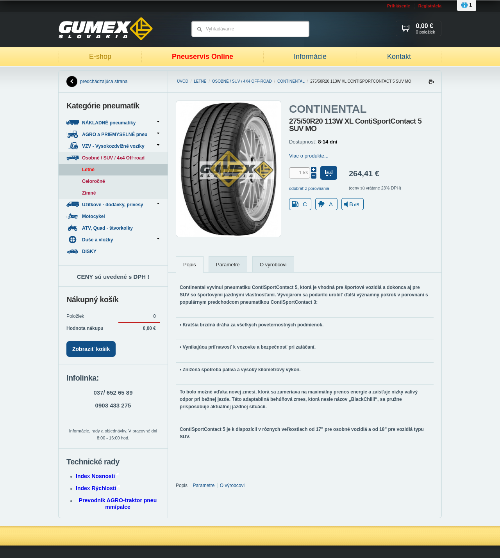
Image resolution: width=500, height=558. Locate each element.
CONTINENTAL (291, 81)
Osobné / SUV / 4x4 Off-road (242, 81)
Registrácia (429, 6)
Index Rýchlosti (98, 488)
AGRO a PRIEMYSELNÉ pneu (112, 134)
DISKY (82, 251)
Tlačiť (430, 83)
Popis (189, 264)
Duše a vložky (112, 239)
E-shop (100, 56)
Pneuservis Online (202, 56)
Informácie (310, 56)
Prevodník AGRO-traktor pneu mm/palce (118, 503)
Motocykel (86, 216)
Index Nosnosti (97, 476)
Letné (200, 81)
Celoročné (93, 181)
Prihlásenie (398, 6)
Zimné (89, 193)
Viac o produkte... (309, 156)
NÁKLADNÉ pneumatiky (112, 122)
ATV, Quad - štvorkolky (100, 228)
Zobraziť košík (91, 349)
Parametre (228, 264)
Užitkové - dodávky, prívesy (112, 204)
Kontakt (399, 56)
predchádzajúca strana (96, 81)
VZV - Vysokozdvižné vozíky (112, 146)
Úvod (182, 81)
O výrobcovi (273, 264)
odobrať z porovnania (309, 188)
